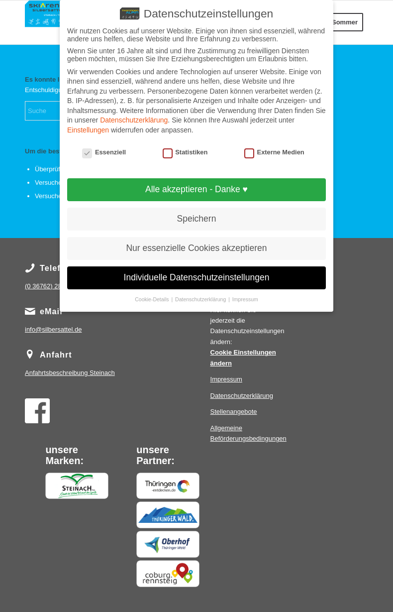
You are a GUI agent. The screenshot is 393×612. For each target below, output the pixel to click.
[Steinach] (76, 486)
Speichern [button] (196, 219)
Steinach (70, 372)
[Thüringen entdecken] (167, 486)
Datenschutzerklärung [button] (201, 299)
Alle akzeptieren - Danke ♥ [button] (196, 189)
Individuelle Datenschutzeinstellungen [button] (197, 277)
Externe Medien (274, 152)
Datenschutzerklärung (241, 395)
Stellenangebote (233, 411)
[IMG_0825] (46, 22)
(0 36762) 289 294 (51, 286)
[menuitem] (344, 22)
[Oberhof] (167, 544)
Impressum (226, 379)
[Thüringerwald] (167, 514)
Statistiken (185, 152)
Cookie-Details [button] (152, 299)
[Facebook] (37, 410)
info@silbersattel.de (53, 329)
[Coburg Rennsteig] (167, 573)
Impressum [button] (245, 299)
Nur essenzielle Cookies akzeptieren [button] (196, 248)
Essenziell (104, 152)
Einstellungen (88, 130)
